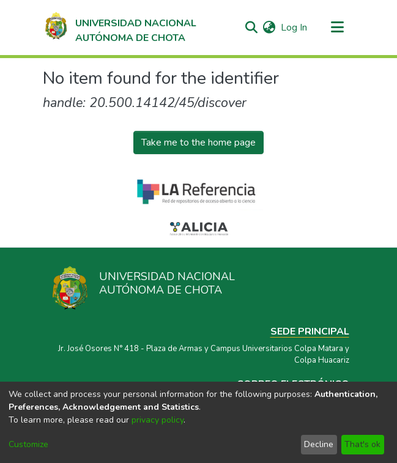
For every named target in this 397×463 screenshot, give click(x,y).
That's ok (362, 444)
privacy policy (158, 420)
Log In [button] (294, 27)
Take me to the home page (198, 142)
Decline (318, 444)
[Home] (120, 27)
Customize (28, 444)
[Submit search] (251, 27)
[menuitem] (269, 27)
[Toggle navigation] (338, 27)
